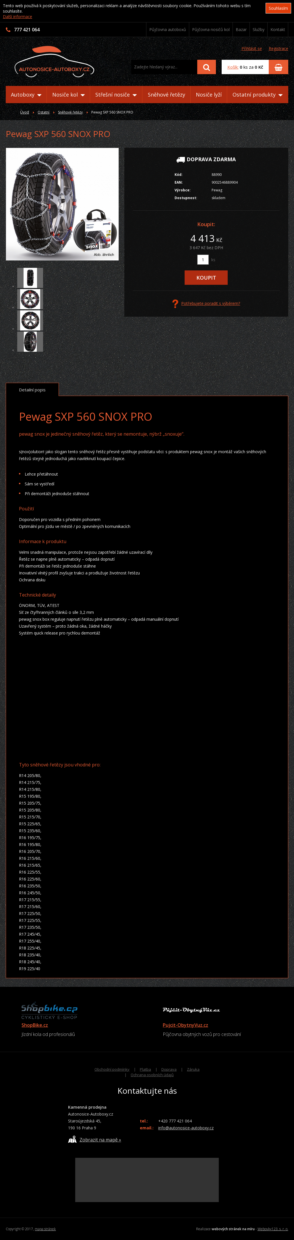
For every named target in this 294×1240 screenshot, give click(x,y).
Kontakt (277, 29)
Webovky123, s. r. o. (273, 1228)
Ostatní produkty (258, 94)
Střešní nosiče (116, 94)
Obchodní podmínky (111, 1069)
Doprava (169, 1069)
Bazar (241, 29)
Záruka (193, 1069)
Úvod (24, 112)
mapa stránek (45, 1228)
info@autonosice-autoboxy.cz (186, 1128)
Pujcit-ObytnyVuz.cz (185, 1025)
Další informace (17, 16)
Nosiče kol (68, 94)
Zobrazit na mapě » (94, 1139)
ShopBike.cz (35, 1025)
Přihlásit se (251, 48)
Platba (145, 1069)
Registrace (278, 48)
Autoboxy (26, 94)
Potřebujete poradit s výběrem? (206, 303)
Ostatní (43, 112)
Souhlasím (278, 8)
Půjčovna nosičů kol (211, 29)
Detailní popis (32, 390)
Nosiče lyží (209, 94)
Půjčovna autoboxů (167, 29)
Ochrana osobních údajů (152, 1074)
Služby (258, 29)
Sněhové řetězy (166, 94)
